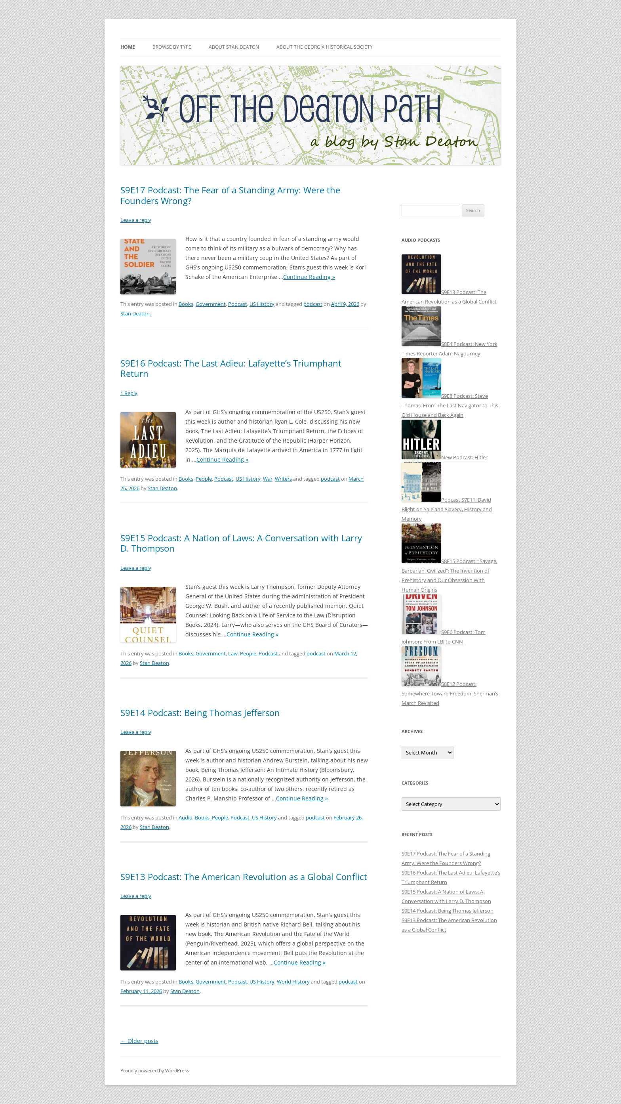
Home (127, 47)
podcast (312, 304)
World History (293, 981)
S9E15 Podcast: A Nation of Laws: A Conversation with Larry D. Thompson (241, 543)
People (204, 478)
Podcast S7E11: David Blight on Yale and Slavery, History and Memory (447, 509)
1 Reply (128, 393)
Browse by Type (171, 47)
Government (211, 304)
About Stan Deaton (234, 47)
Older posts (139, 1041)
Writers (283, 478)
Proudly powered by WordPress (154, 1070)
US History (262, 304)
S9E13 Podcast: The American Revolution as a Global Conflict (243, 876)
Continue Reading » (309, 277)
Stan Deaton (135, 313)
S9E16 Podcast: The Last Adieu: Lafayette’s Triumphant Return (230, 368)
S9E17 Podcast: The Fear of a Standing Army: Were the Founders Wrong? (230, 195)
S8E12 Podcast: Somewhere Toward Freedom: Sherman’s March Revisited (450, 693)
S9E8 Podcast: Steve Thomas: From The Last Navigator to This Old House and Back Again (450, 405)
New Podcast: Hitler (464, 457)
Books (186, 304)
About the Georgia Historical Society (324, 47)
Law (233, 653)
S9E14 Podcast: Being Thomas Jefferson (200, 712)
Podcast (237, 304)
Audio (185, 817)
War (267, 478)
